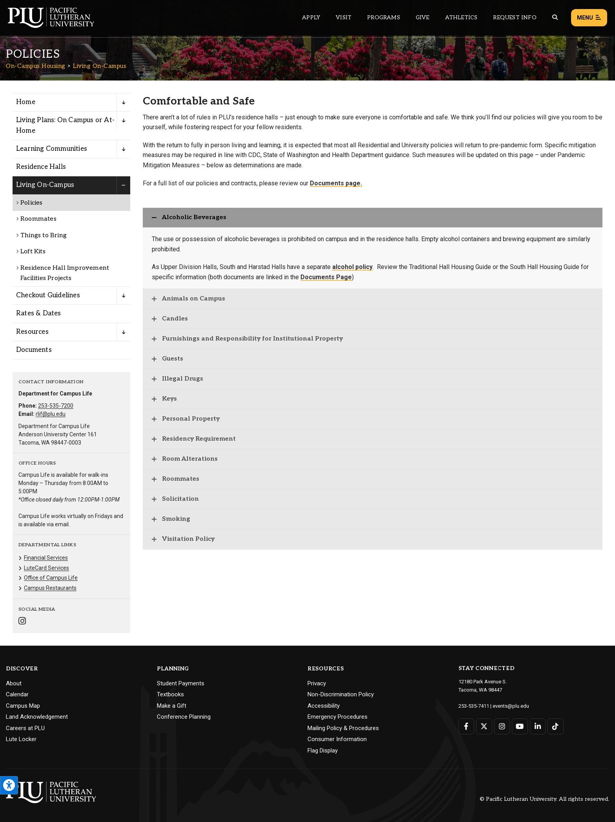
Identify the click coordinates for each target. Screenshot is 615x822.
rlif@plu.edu (51, 414)
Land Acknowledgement (37, 716)
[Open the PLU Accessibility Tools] (9, 785)
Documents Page (326, 277)
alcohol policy (352, 267)
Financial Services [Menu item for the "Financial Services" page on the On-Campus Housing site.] (46, 558)
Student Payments (180, 683)
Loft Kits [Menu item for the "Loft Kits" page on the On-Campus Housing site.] (32, 251)
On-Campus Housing (36, 66)
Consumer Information (337, 739)
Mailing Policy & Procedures (343, 728)
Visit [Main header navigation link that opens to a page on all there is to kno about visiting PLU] (343, 17)
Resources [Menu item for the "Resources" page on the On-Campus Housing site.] (32, 332)
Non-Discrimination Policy (341, 694)
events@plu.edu (511, 706)
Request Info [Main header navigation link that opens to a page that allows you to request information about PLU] (514, 17)
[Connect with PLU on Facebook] (467, 726)
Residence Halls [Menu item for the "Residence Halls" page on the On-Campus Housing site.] (41, 167)
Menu (589, 18)
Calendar (17, 694)
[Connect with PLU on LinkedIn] (538, 726)
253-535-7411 (474, 706)
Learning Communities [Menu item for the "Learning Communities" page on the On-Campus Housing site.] (51, 149)
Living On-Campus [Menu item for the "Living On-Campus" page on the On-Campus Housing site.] (45, 185)
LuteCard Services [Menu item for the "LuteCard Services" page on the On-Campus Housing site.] (46, 568)
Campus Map (23, 705)
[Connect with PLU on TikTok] (556, 726)
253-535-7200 (55, 406)
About (14, 683)
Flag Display (323, 750)
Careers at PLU (25, 728)
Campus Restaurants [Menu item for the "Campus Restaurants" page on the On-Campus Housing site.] (50, 588)
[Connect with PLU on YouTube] (520, 726)
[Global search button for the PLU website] (555, 17)
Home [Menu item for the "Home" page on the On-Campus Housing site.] (25, 102)
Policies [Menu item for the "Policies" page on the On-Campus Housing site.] (31, 203)
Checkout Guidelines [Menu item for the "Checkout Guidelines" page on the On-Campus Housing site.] (48, 295)
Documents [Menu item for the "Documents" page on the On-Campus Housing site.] (34, 350)
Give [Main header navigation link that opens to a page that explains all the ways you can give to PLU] (422, 17)
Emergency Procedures (338, 716)
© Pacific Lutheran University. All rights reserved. (544, 799)
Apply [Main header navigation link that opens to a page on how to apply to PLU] (311, 17)
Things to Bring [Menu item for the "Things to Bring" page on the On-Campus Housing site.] (43, 235)
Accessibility (324, 705)
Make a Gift (171, 705)
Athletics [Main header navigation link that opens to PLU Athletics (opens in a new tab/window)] (461, 17)
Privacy (317, 683)
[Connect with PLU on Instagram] (502, 726)
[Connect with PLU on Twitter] (484, 726)
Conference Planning (184, 716)
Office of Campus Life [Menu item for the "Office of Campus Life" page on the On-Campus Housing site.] (51, 578)
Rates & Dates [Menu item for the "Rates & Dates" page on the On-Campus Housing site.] (38, 313)
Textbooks (170, 694)
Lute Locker (21, 739)
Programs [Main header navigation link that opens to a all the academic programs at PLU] (383, 17)
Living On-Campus (99, 66)
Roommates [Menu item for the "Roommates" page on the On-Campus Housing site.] (38, 219)
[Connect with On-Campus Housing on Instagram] (22, 622)
